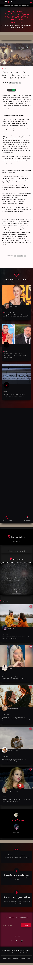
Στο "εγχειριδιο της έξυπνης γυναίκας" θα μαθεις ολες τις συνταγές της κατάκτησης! (16, 902)
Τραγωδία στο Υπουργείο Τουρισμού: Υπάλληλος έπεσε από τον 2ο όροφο (14, 395)
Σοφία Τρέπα (11, 628)
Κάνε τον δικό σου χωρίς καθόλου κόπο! (16, 898)
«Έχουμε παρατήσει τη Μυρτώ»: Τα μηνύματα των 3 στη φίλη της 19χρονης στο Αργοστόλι (16, 677)
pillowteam (10, 668)
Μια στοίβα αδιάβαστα (9, 312)
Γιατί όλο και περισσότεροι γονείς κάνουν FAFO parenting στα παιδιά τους (15, 637)
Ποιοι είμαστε (7, 952)
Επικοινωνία (14, 950)
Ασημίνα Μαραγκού (13, 750)
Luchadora (5, 634)
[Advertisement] (16, 463)
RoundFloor (16, 959)
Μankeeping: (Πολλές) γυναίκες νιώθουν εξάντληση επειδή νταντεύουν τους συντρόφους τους (16, 719)
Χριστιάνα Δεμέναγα (13, 708)
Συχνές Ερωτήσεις (6, 950)
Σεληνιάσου (5, 756)
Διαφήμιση (28, 950)
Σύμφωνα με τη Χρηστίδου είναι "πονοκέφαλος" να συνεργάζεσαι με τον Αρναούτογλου (14, 355)
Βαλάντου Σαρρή (14, 306)
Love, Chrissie (6, 714)
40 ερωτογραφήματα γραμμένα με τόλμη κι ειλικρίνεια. (16, 857)
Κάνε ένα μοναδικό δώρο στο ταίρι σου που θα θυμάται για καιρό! (16, 878)
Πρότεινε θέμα (21, 950)
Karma (4, 796)
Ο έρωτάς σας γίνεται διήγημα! (16, 875)
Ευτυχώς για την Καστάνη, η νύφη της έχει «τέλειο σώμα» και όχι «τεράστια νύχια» (16, 800)
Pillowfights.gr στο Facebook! (16, 551)
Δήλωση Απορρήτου (24, 952)
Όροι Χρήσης (15, 952)
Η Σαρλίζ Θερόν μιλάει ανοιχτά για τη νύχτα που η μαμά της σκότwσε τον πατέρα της (16, 316)
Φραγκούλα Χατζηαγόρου (14, 791)
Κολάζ (4, 69)
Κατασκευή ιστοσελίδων (18, 958)
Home (2, 25)
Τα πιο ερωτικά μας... (16, 855)
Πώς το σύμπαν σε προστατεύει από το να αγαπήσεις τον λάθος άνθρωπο (14, 760)
